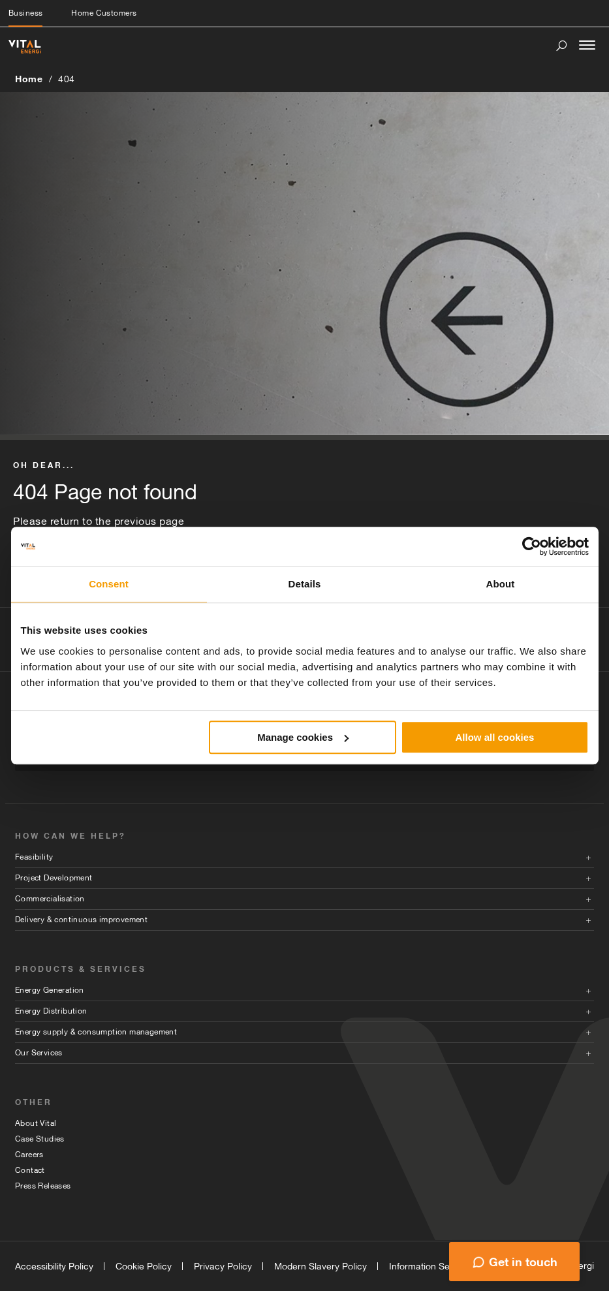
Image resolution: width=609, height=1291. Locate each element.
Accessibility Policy (54, 1266)
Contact (30, 1170)
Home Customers (103, 13)
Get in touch (523, 1261)
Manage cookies (303, 737)
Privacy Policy (223, 1266)
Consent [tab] (109, 583)
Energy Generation (49, 990)
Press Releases (43, 1185)
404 (66, 79)
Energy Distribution (51, 1011)
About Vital (35, 1123)
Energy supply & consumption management (96, 1031)
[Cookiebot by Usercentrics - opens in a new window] (532, 546)
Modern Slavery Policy (320, 1266)
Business (25, 13)
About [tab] (500, 583)
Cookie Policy (144, 1266)
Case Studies (40, 1138)
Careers (29, 1154)
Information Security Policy (444, 1266)
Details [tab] (305, 583)
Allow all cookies (495, 737)
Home (28, 78)
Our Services (39, 1052)
